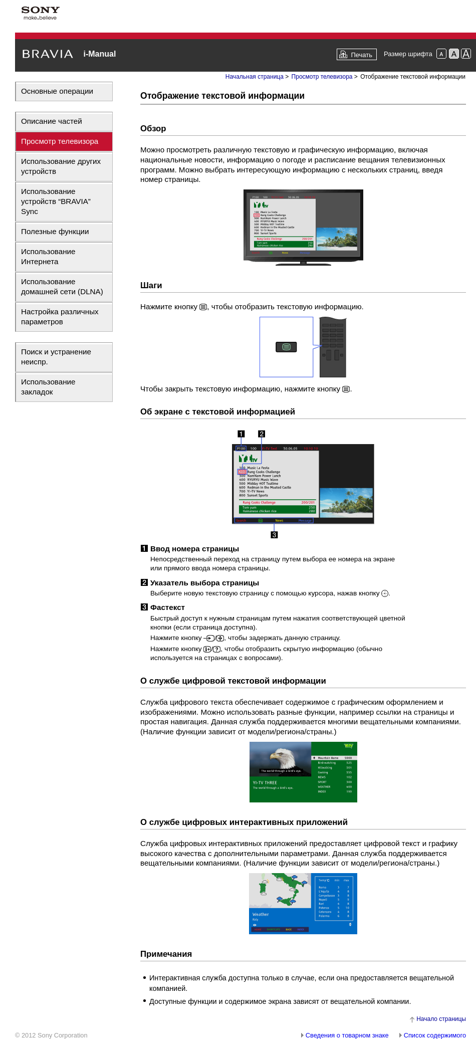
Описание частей (51, 121)
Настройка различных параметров (60, 316)
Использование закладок (48, 386)
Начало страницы (441, 1018)
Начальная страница (254, 76)
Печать (361, 55)
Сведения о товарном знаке (347, 1035)
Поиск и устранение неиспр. (56, 356)
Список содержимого (435, 1035)
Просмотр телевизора (59, 141)
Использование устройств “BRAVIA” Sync (56, 201)
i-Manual (99, 54)
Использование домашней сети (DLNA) (62, 286)
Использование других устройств (61, 166)
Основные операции (57, 91)
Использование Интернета (48, 256)
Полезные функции (55, 231)
